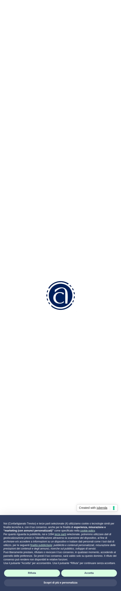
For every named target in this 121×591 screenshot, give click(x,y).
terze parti (60, 534)
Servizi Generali (19, 478)
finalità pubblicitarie (41, 545)
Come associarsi (20, 434)
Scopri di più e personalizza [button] (60, 582)
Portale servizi (21, 505)
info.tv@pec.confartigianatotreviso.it (42, 397)
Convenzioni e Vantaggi (25, 439)
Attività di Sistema (20, 489)
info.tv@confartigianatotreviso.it (38, 389)
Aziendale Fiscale (20, 467)
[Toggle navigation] (115, 7)
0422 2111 (21, 373)
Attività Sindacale (20, 483)
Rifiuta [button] (32, 573)
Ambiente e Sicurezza (24, 472)
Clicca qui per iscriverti (24, 214)
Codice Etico (17, 445)
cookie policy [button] (87, 530)
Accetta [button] (89, 573)
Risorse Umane (19, 461)
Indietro (60, 24)
